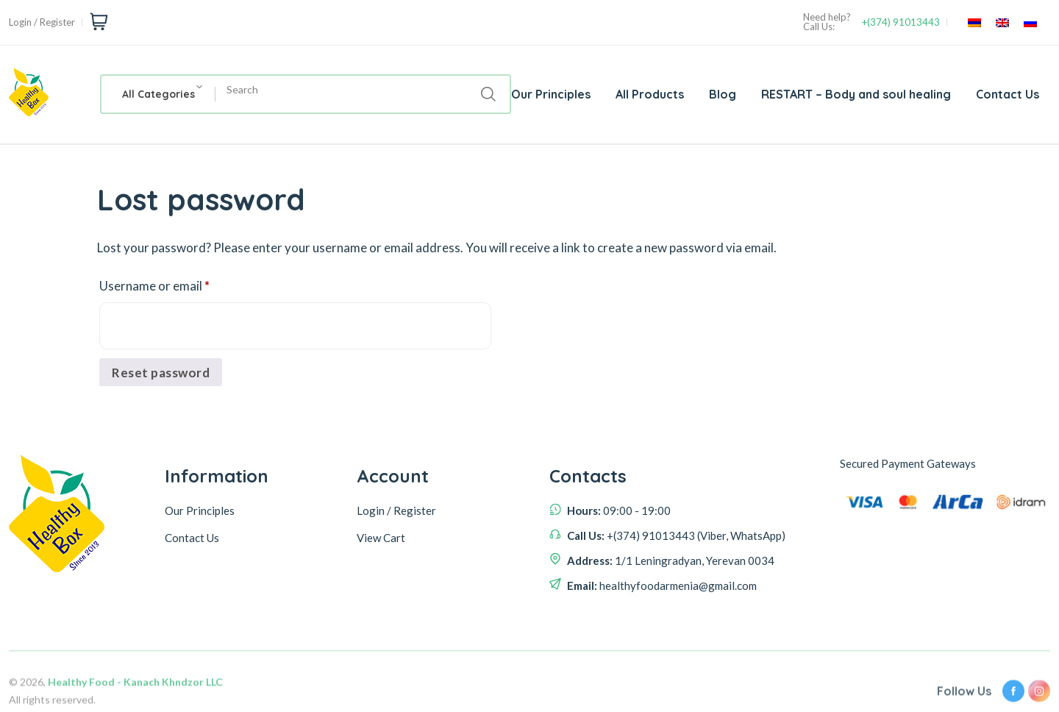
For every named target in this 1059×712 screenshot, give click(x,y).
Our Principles (551, 94)
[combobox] (158, 94)
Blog (722, 94)
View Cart (381, 537)
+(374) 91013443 (901, 22)
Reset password (161, 372)
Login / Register (42, 22)
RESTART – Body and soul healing (856, 94)
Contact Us (1007, 94)
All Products (650, 94)
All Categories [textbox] (158, 94)
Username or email (179, 283)
